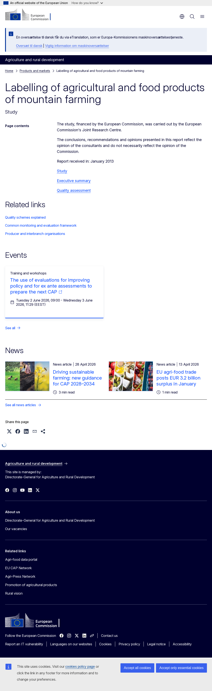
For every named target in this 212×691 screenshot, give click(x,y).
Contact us (109, 635)
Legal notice (156, 644)
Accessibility (182, 644)
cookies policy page (80, 666)
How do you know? (87, 3)
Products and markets (35, 71)
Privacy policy (129, 644)
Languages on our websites (71, 644)
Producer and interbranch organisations (35, 234)
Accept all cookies (137, 668)
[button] (9, 431)
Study (62, 171)
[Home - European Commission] (30, 14)
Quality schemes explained (25, 217)
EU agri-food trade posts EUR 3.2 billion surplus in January (178, 378)
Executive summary (74, 180)
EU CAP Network (18, 568)
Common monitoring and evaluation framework (41, 225)
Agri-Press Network (20, 576)
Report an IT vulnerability (24, 644)
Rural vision (14, 593)
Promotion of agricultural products (31, 585)
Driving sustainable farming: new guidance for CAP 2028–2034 (77, 378)
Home (9, 71)
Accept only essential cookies (181, 668)
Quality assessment (74, 190)
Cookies (105, 644)
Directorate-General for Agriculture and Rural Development (50, 520)
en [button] (182, 16)
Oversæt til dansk (29, 46)
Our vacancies (16, 529)
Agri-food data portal (21, 559)
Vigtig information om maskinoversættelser (77, 46)
